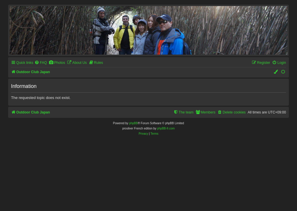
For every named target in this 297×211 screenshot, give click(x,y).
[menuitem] (41, 63)
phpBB (133, 123)
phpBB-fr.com (166, 128)
